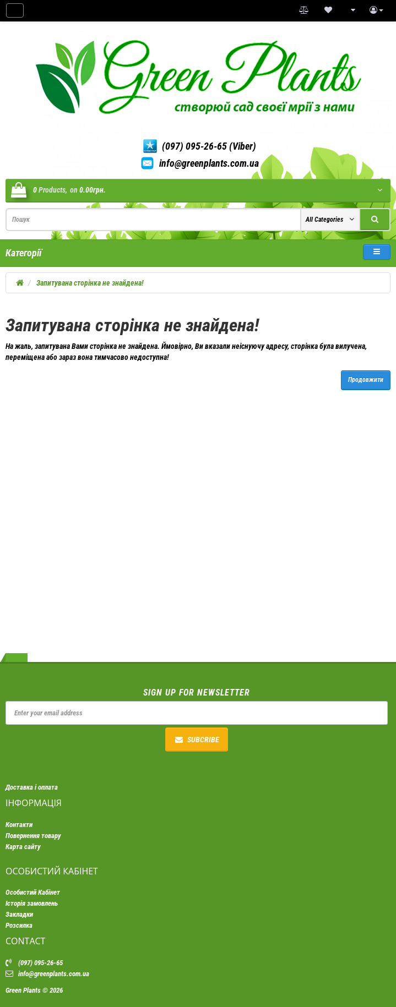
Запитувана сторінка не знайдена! (90, 282)
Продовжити (365, 380)
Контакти (19, 824)
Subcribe (196, 739)
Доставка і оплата (32, 787)
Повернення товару (33, 835)
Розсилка (19, 925)
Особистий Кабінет (33, 892)
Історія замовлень (32, 903)
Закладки (19, 914)
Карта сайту (23, 846)
